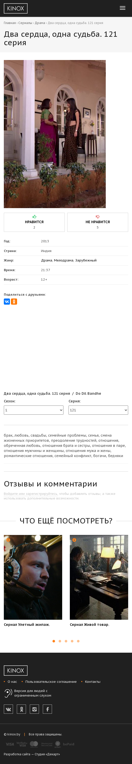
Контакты (92, 681)
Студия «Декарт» (47, 754)
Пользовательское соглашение (51, 681)
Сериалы (25, 23)
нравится (34, 222)
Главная (10, 23)
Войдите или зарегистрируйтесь (30, 494)
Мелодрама (63, 260)
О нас (12, 681)
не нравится (98, 222)
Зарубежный (86, 260)
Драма (40, 23)
